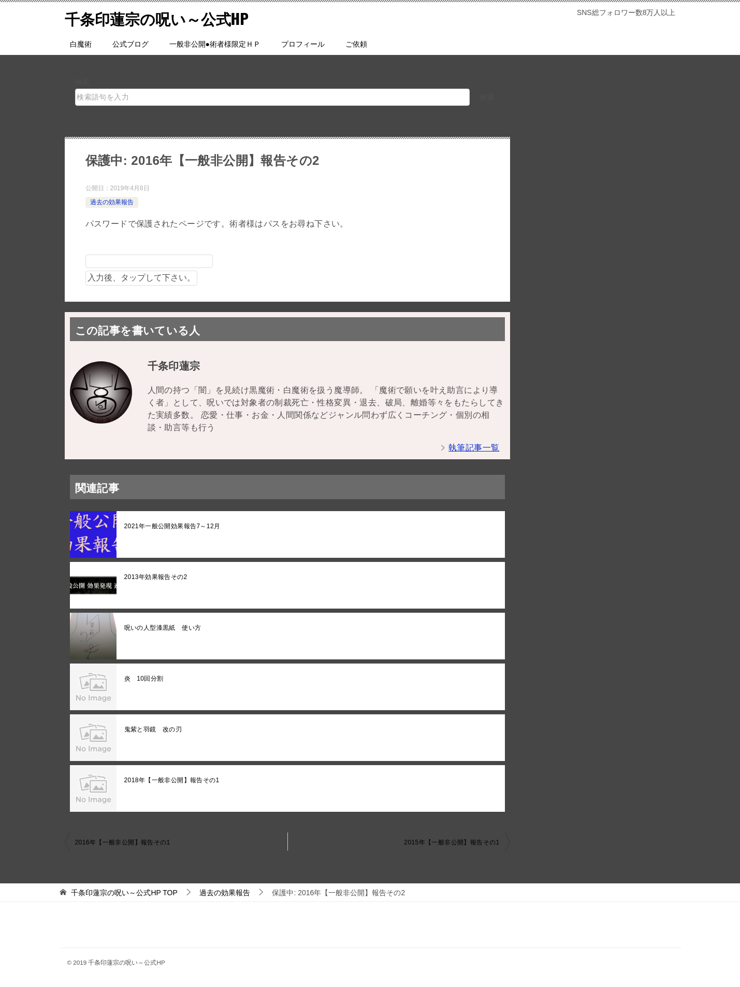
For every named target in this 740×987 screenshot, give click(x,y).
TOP (124, 893)
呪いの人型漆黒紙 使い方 (162, 627)
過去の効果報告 (112, 202)
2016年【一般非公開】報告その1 (122, 842)
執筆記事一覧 (473, 447)
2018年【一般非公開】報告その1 (172, 780)
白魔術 (81, 44)
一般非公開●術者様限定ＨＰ (214, 44)
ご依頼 (356, 44)
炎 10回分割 (144, 678)
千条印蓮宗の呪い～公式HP (160, 18)
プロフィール (303, 44)
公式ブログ (130, 44)
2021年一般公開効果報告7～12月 (172, 526)
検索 (82, 82)
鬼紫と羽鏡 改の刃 (153, 729)
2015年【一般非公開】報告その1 (451, 842)
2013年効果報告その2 (155, 577)
